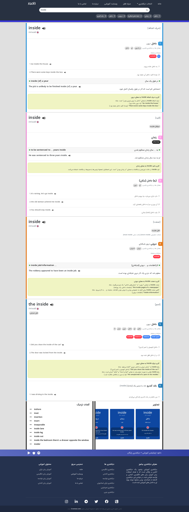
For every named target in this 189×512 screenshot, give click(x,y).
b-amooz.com (76, 509)
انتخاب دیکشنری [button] (145, 3)
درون (135, 185)
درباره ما (95, 3)
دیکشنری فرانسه (108, 478)
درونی (139, 248)
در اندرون (138, 48)
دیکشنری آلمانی (108, 474)
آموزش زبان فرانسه (44, 478)
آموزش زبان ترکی (45, 469)
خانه (159, 3)
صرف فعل (127, 3)
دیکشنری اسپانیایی (107, 487)
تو (132, 48)
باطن (139, 329)
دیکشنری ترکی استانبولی (105, 483)
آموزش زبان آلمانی (44, 483)
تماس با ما (82, 3)
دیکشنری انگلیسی (107, 469)
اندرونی (132, 248)
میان (119, 329)
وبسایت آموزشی (110, 3)
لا (114, 329)
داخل (127, 48)
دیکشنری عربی (109, 492)
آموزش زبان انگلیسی (44, 474)
